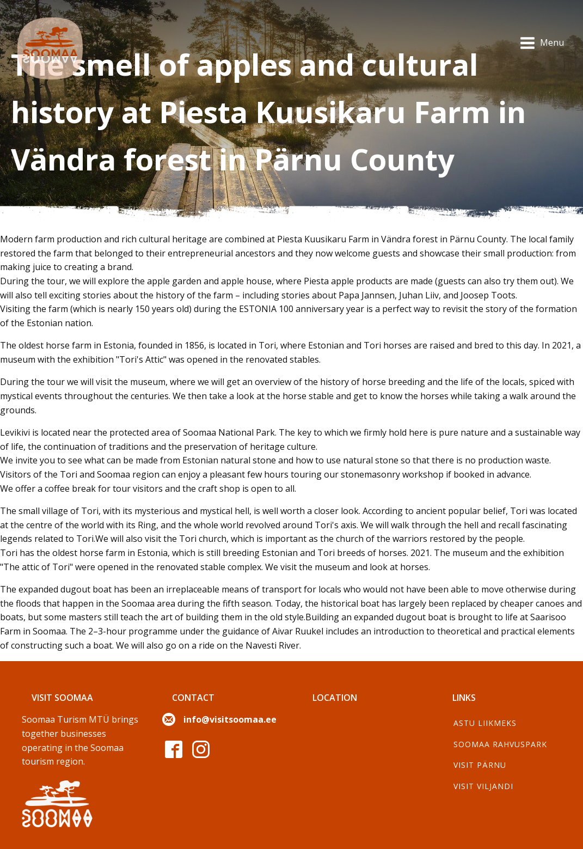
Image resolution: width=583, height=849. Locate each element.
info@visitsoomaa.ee (230, 719)
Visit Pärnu (479, 765)
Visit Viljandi (483, 786)
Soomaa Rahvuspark (500, 744)
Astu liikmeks (485, 723)
